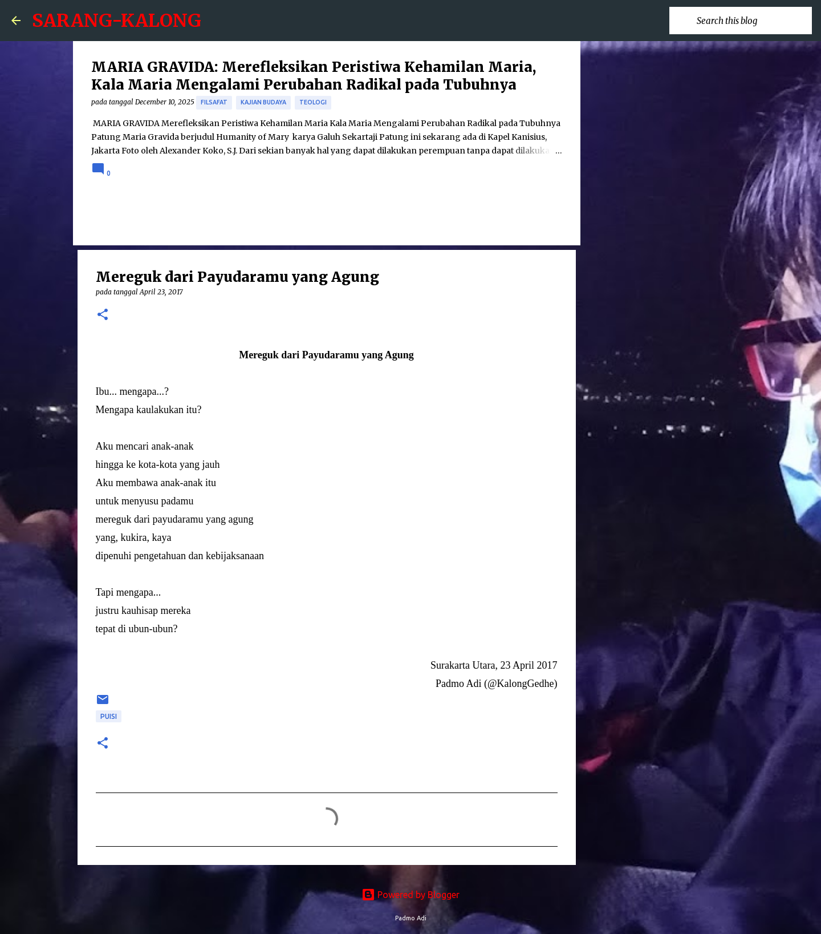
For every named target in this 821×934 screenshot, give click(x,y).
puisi (108, 716)
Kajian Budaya (263, 102)
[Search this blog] (752, 20)
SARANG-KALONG (116, 20)
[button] (102, 315)
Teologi (313, 102)
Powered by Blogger (410, 894)
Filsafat (214, 102)
